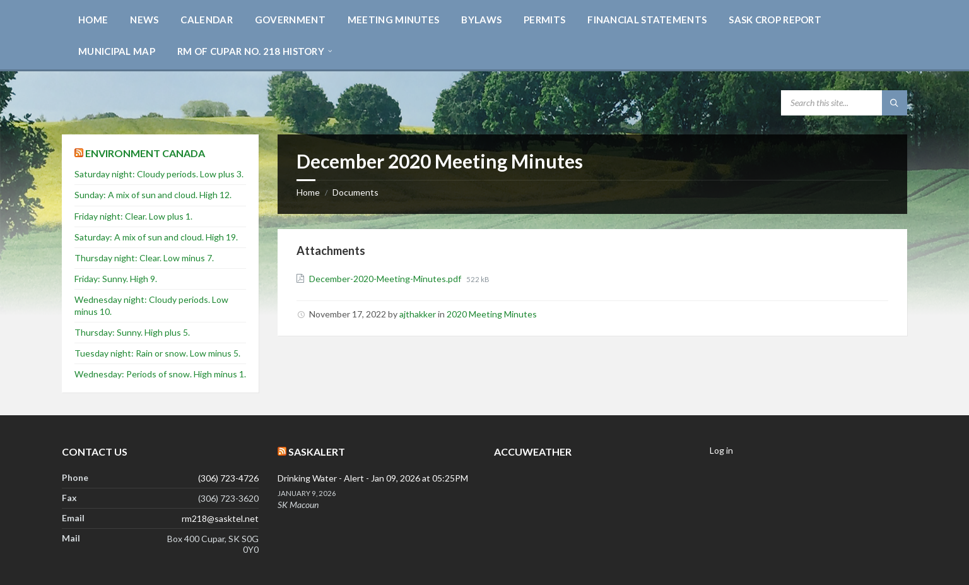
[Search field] (844, 102)
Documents (355, 192)
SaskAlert (316, 452)
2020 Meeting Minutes (492, 314)
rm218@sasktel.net (220, 518)
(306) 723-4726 (228, 478)
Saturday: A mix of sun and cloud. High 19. (156, 237)
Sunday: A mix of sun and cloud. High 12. (153, 194)
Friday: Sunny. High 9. (115, 278)
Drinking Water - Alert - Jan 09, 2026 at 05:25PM (373, 478)
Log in (721, 450)
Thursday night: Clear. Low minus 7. (144, 257)
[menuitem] (93, 19)
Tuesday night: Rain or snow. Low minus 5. (157, 353)
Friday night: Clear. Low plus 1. (133, 216)
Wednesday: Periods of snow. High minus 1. (160, 374)
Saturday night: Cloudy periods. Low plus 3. (159, 173)
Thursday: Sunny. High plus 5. (132, 332)
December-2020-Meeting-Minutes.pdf (386, 278)
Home (308, 192)
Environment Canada (145, 153)
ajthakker (417, 314)
